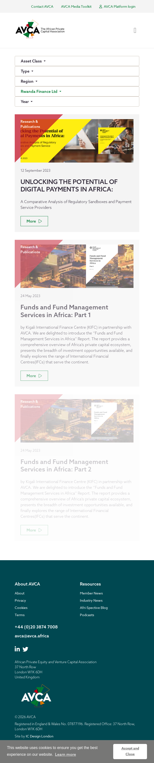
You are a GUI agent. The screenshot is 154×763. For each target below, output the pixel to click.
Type (25, 71)
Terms (20, 615)
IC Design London (39, 736)
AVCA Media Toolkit (76, 6)
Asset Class (32, 61)
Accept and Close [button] (130, 751)
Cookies (21, 607)
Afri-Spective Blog (94, 607)
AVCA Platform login (117, 6)
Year (25, 101)
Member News (91, 593)
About (19, 593)
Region (28, 81)
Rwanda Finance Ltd (39, 91)
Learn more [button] (65, 754)
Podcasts (87, 615)
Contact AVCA (42, 6)
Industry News (91, 600)
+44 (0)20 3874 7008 (36, 627)
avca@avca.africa (32, 636)
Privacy (20, 600)
